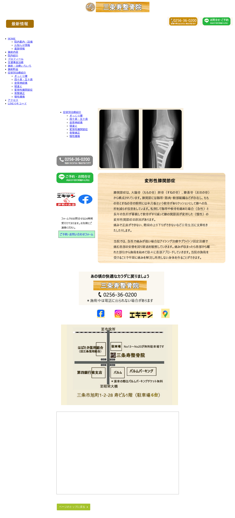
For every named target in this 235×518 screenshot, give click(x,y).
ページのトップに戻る (72, 506)
